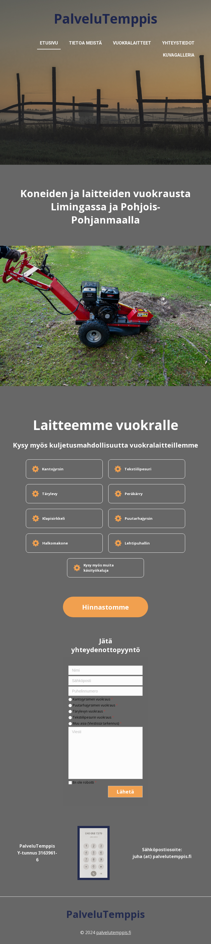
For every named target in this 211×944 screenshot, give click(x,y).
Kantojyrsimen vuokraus (90, 699)
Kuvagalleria (179, 55)
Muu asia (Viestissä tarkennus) (95, 723)
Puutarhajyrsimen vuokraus (93, 705)
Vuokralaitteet (132, 43)
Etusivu (49, 43)
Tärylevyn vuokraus (87, 711)
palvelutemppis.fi (113, 932)
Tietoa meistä (85, 43)
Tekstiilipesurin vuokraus (91, 717)
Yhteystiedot (178, 43)
